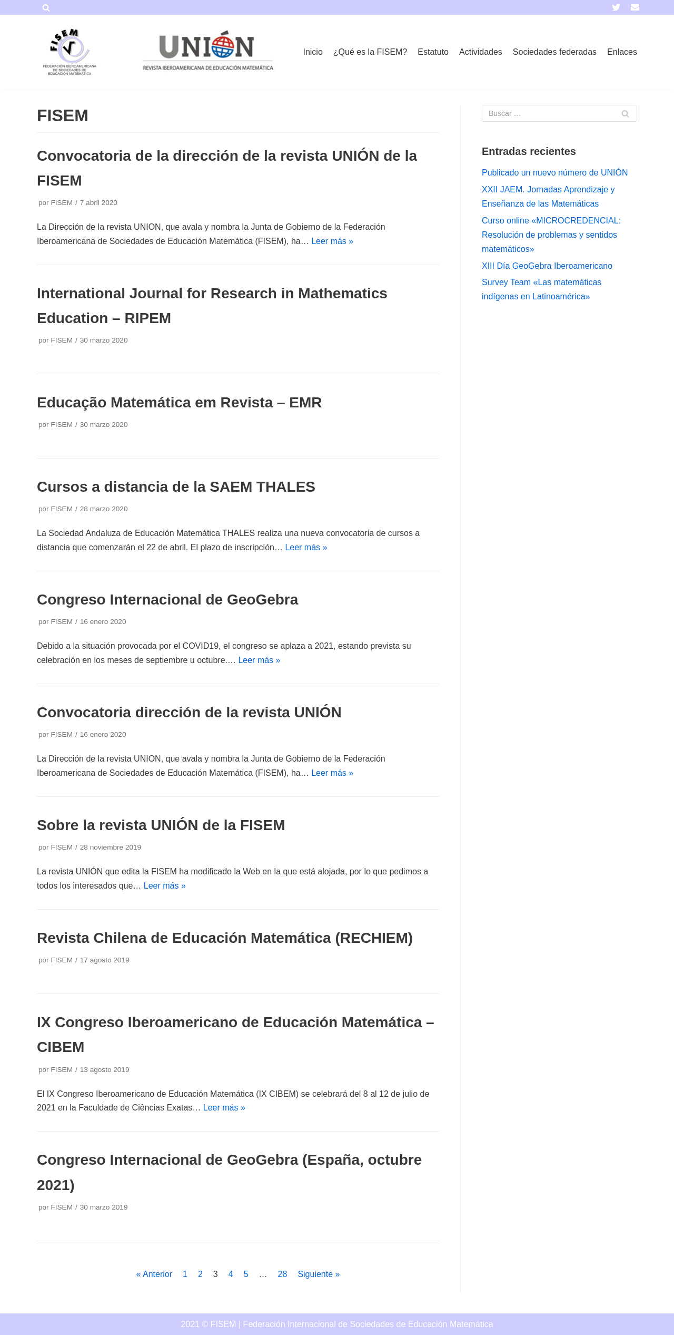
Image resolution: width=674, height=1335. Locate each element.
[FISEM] (68, 52)
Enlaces (622, 51)
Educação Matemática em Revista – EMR (179, 402)
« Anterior (154, 1274)
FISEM (62, 203)
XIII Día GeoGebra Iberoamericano (547, 265)
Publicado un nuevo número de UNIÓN (555, 172)
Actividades (480, 51)
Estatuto (433, 51)
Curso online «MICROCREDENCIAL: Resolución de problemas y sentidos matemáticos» (551, 235)
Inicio (312, 51)
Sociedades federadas (555, 51)
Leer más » (332, 241)
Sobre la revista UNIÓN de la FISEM (161, 825)
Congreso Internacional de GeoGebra (167, 599)
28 (283, 1274)
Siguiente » (319, 1274)
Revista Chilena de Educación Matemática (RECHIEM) (225, 938)
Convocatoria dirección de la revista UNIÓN (189, 712)
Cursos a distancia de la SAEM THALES (176, 487)
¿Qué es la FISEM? (370, 51)
